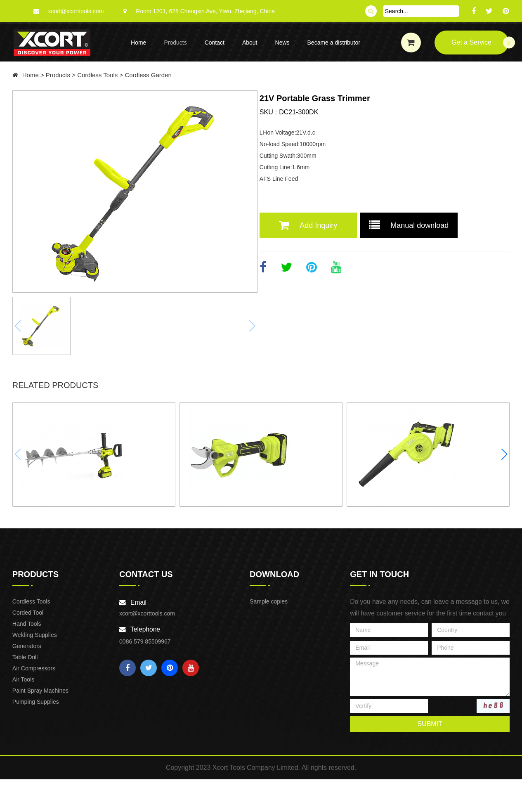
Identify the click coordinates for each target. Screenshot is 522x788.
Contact (214, 42)
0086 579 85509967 (145, 647)
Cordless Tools (99, 74)
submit (428, 729)
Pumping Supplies (37, 707)
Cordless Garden (150, 74)
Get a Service (479, 43)
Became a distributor (333, 42)
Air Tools (24, 685)
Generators (28, 651)
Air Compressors (35, 674)
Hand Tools (28, 629)
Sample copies (268, 607)
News (282, 42)
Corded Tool (29, 618)
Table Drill (26, 663)
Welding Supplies (36, 640)
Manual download (431, 225)
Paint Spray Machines (42, 696)
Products (175, 42)
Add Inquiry (330, 225)
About (249, 42)
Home (138, 42)
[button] (503, 452)
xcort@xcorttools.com (76, 11)
